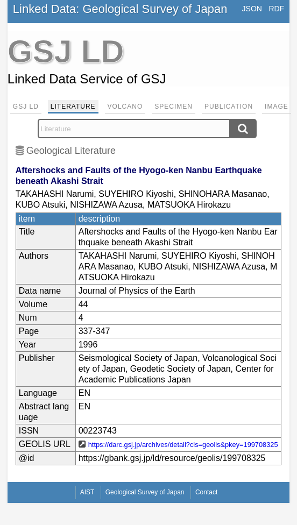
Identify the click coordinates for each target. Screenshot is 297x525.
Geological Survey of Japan (145, 492)
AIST (87, 492)
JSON (252, 8)
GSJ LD (26, 106)
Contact (206, 492)
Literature (73, 106)
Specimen (173, 106)
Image (276, 106)
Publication (228, 106)
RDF (276, 8)
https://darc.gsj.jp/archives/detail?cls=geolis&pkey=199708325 (183, 445)
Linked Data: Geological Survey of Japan (120, 9)
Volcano (125, 106)
